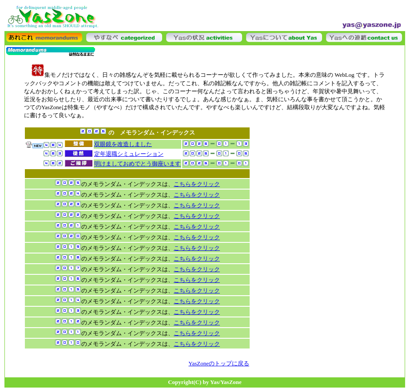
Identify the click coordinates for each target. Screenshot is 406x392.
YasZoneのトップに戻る (218, 363)
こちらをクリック (197, 184)
